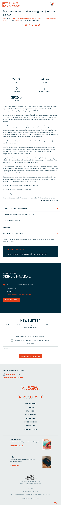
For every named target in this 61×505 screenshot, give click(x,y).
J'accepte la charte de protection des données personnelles (32, 340)
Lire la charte (30, 343)
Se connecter (14, 465)
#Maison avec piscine (20, 18)
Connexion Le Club (30, 429)
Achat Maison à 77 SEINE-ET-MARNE (17, 254)
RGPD (36, 495)
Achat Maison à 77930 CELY (39, 254)
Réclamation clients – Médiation (21, 495)
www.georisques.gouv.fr (9, 241)
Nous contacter (30, 404)
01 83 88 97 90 (11, 291)
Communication (30, 415)
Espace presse (30, 411)
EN (32, 489)
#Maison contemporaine (37, 18)
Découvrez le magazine (17, 446)
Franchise (30, 407)
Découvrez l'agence (11, 300)
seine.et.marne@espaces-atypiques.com (19, 294)
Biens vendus (30, 426)
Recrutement (30, 418)
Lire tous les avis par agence (13, 378)
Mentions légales (44, 495)
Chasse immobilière (30, 422)
